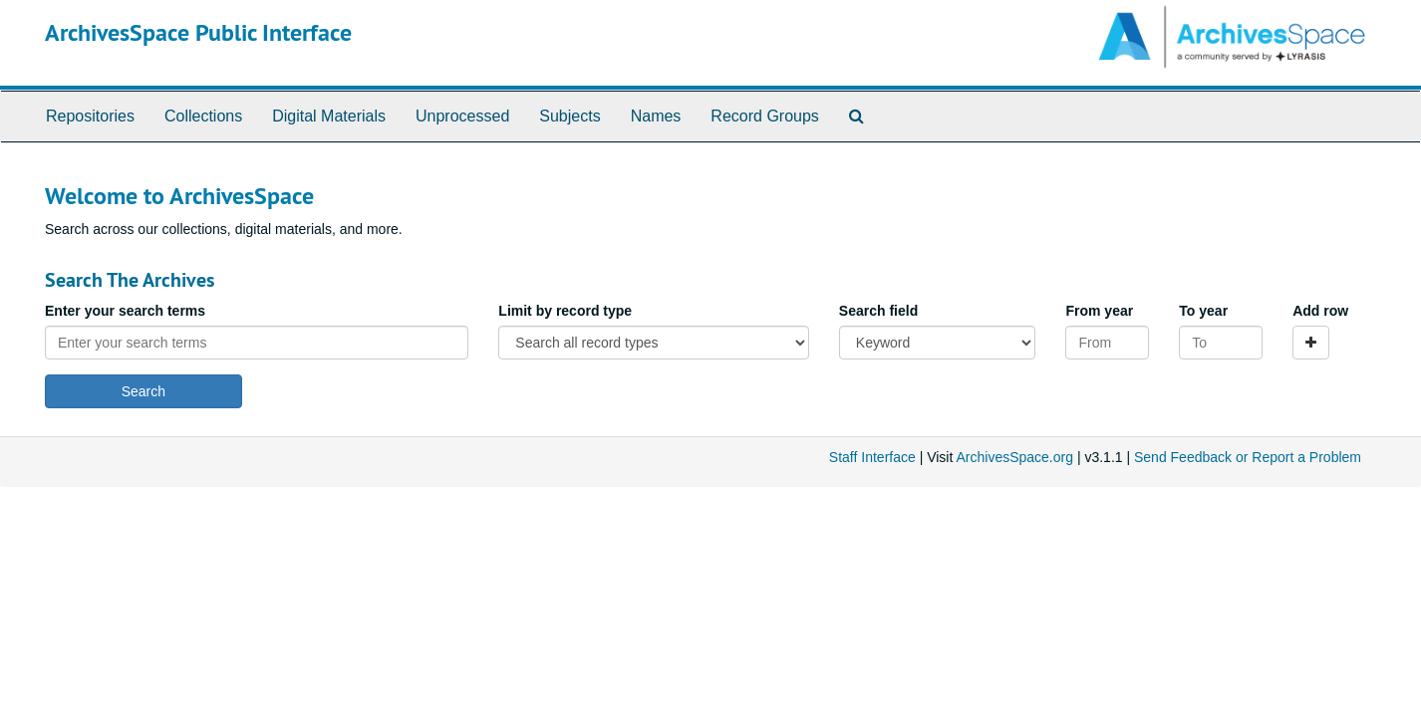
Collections (203, 116)
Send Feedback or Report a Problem (1247, 457)
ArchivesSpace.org (1014, 457)
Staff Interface (872, 457)
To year (1203, 311)
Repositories (90, 116)
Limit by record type (565, 311)
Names (656, 116)
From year (1099, 311)
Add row (1320, 311)
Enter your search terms (125, 311)
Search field (878, 311)
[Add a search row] (1310, 342)
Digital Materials (329, 116)
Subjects (569, 116)
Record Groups (764, 116)
